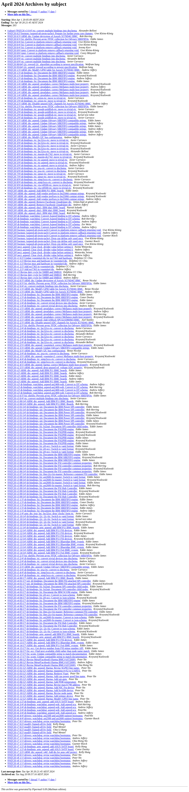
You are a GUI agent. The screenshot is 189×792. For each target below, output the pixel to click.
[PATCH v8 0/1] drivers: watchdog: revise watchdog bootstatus (39, 755)
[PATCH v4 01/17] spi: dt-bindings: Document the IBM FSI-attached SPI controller (49, 581)
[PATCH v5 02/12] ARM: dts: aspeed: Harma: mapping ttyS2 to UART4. (44, 670)
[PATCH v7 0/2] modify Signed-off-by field (29, 724)
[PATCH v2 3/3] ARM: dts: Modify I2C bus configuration (36, 350)
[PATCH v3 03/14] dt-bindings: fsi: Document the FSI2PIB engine (40, 429)
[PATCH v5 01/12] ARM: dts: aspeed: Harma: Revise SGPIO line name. (43, 668)
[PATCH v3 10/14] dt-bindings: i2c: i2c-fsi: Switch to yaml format (40, 516)
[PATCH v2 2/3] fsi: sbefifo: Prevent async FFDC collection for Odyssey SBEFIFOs (49, 325)
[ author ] (43, 11)
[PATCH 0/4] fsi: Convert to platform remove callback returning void (42, 42)
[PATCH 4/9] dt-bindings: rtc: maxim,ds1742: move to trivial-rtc (39, 154)
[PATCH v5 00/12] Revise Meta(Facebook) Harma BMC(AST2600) (41, 659)
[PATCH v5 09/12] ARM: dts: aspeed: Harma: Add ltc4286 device (40, 690)
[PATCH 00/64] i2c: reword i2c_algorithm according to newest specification (45, 64)
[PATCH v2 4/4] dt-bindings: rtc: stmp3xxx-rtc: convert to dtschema (41, 359)
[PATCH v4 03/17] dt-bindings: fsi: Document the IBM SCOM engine (42, 592)
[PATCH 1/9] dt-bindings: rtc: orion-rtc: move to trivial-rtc (37, 98)
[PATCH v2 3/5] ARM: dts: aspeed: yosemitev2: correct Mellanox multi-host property (50, 356)
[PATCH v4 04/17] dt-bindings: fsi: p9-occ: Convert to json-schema (41, 595)
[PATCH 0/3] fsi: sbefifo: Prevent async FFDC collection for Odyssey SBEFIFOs (48, 39)
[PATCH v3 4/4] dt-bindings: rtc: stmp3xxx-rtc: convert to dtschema (41, 572)
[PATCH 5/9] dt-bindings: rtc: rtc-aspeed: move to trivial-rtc (37, 159)
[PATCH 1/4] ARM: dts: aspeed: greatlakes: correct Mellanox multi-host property (48, 84)
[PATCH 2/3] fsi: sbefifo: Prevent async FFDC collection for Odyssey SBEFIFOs (48, 106)
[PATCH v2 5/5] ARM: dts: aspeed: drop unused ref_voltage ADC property (45, 367)
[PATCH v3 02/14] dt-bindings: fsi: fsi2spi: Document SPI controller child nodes (48, 426)
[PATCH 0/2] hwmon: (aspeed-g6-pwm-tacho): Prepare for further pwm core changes (50, 33)
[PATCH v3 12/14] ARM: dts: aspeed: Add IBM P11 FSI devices (40, 530)
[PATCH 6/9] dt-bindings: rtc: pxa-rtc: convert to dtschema (37, 168)
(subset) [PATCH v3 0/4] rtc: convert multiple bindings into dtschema (42, 30)
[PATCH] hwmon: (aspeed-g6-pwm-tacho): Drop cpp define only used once (45, 238)
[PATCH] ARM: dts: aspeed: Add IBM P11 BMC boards (35, 190)
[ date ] (52, 11)
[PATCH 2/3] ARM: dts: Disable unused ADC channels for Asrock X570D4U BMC (49, 103)
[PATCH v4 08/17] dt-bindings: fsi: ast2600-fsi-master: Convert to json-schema (47, 617)
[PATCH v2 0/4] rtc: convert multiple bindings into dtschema (38, 286)
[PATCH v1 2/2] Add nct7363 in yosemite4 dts (31, 266)
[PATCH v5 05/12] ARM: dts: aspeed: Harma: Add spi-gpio (37, 679)
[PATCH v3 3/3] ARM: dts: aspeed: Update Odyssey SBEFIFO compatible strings (48, 567)
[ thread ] (34, 11)
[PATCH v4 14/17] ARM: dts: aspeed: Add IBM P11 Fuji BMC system (43, 645)
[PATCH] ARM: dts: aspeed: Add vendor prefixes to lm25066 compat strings (46, 193)
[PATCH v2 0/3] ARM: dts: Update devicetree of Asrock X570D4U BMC (44, 280)
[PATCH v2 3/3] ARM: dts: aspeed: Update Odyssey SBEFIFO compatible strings (48, 348)
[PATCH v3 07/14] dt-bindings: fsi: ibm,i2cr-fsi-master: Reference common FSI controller (52, 474)
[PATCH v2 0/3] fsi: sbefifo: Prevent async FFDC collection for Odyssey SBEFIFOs (49, 283)
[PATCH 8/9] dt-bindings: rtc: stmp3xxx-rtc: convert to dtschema (40, 179)
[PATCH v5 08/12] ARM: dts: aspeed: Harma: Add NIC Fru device (41, 687)
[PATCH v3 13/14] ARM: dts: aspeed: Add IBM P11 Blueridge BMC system (46, 541)
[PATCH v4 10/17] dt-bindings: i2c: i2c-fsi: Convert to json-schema (41, 628)
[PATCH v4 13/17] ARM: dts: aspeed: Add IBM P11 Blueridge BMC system (46, 642)
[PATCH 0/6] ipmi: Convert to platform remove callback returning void (43, 50)
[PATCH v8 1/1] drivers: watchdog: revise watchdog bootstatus (39, 757)
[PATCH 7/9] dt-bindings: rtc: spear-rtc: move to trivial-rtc (36, 173)
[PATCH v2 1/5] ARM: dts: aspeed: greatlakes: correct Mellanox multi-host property (49, 308)
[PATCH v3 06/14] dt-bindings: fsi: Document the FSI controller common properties (49, 463)
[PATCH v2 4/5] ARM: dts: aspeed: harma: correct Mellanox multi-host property (48, 364)
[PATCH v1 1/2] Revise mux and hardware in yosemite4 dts (37, 261)
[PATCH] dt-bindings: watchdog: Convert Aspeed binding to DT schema (43, 216)
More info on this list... (19, 14)
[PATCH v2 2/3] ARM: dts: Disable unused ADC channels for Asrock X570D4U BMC (51, 322)
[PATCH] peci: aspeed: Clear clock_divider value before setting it (40, 246)
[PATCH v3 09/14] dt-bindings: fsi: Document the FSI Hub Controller (42, 488)
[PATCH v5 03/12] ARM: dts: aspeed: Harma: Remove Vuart (38, 673)
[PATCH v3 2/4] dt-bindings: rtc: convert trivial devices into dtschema (42, 558)
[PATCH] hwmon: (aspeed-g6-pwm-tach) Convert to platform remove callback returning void (54, 230)
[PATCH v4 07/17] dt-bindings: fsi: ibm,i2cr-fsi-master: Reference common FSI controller (52, 611)
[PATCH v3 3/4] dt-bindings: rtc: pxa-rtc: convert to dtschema (38, 569)
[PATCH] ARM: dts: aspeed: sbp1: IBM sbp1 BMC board (36, 207)
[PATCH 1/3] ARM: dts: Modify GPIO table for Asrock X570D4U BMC (44, 70)
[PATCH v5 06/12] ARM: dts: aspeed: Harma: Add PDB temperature (42, 682)
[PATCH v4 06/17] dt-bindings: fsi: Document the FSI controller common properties (49, 606)
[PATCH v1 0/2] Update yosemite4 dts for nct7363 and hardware (40, 258)
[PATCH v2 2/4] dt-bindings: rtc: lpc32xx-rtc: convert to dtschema (40, 328)
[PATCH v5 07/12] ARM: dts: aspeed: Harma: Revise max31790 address (44, 684)
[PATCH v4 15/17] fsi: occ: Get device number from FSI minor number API (45, 648)
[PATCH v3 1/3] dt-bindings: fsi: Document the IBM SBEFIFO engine (42, 499)
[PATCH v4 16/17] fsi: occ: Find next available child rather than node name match (48, 651)
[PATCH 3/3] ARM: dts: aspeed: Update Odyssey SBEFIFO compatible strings (47, 120)
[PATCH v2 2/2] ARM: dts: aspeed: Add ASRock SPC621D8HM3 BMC (43, 319)
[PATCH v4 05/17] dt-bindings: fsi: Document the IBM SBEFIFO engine (44, 600)
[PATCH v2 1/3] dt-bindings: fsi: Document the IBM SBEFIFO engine (42, 294)
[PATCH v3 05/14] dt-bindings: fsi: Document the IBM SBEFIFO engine (44, 454)
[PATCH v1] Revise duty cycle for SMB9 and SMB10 (34, 272)
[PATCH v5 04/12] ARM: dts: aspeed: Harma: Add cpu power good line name (46, 676)
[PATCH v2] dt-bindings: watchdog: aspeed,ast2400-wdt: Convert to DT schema (47, 384)
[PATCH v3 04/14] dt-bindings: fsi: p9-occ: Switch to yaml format (40, 446)
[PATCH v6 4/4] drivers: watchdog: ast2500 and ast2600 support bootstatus (45, 715)
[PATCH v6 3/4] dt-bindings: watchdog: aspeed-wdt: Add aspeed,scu (42, 704)
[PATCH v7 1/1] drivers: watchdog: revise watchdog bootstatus (39, 735)
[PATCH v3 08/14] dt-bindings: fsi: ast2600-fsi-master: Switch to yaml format (46, 477)
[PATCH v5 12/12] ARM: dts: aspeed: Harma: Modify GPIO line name (43, 698)
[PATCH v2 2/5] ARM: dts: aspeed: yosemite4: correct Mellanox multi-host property (49, 345)
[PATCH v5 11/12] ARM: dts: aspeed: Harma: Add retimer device (40, 696)
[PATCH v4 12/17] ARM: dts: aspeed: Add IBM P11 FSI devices (40, 640)
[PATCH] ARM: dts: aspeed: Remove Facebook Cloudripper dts (39, 202)
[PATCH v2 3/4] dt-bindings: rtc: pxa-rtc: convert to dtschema (38, 353)
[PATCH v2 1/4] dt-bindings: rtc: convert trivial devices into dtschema (42, 303)
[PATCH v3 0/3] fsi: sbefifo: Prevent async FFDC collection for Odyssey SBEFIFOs (49, 395)
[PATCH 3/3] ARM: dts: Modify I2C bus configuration (35, 137)
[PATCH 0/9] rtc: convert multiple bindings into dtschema (36, 56)
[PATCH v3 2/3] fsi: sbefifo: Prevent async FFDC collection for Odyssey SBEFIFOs (49, 555)
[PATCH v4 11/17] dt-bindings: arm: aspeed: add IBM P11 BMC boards (43, 634)
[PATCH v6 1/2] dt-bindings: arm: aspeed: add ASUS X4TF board (40, 701)
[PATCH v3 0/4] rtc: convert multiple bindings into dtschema (38, 398)
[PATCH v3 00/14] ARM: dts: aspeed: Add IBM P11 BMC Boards (40, 401)
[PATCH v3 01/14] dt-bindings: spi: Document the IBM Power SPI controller (46, 407)
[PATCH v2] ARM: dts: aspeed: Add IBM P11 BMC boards (37, 370)
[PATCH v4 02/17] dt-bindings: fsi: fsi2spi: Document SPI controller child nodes (48, 586)
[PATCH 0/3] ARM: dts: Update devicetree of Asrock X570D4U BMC (42, 36)
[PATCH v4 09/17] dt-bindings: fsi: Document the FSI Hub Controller (42, 623)
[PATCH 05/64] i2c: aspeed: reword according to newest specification (42, 67)
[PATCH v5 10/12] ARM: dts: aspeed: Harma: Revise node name (40, 693)
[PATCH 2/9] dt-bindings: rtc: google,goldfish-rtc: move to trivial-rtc (42, 109)
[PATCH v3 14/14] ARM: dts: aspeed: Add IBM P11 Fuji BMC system (43, 550)
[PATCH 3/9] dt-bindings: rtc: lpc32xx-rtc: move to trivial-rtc (38, 140)
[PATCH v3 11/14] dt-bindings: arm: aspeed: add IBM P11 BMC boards (43, 527)
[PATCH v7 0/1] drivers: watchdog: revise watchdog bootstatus (39, 721)
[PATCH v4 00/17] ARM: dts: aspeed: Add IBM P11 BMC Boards (40, 578)
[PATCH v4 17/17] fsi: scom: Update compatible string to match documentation (47, 654)
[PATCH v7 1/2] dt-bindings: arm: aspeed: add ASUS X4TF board (40, 746)
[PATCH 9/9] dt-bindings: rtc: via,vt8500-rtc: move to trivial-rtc (39, 185)
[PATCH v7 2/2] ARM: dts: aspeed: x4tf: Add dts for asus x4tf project (42, 752)
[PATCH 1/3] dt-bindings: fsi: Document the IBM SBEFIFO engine (41, 72)
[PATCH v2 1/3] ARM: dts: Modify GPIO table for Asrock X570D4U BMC (45, 289)
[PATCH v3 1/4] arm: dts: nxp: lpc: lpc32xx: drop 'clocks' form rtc (40, 513)
